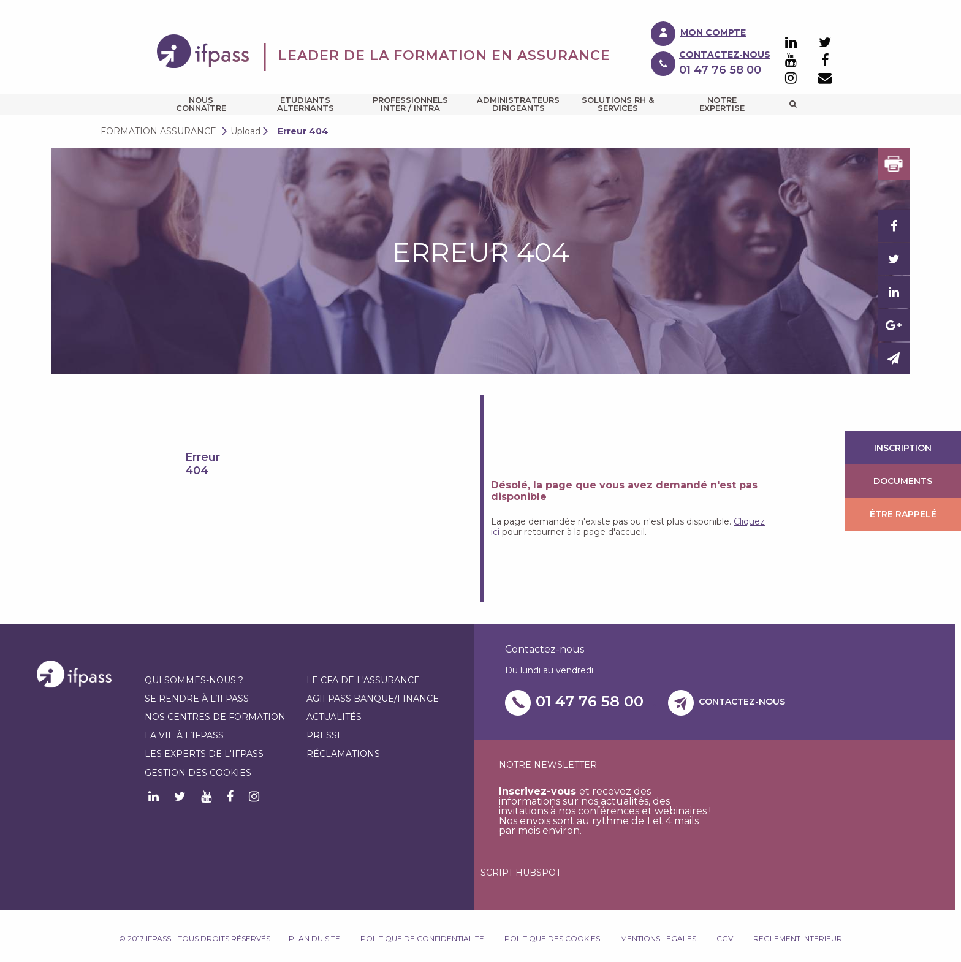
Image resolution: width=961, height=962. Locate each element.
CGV (724, 938)
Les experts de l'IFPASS (204, 753)
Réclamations (343, 753)
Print (894, 164)
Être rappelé (903, 514)
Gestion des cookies (198, 772)
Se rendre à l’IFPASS (197, 698)
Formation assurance (158, 131)
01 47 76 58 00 (590, 701)
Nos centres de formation (215, 716)
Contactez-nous (724, 54)
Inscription (903, 447)
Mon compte (713, 32)
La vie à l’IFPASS (184, 735)
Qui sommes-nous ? (194, 680)
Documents (902, 481)
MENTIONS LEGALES (658, 938)
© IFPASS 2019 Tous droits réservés (204, 938)
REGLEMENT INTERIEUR (797, 938)
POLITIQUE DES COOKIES (552, 938)
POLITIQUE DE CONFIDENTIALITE (422, 938)
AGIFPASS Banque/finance (372, 698)
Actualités (334, 716)
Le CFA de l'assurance (363, 680)
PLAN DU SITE (314, 938)
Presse (324, 735)
